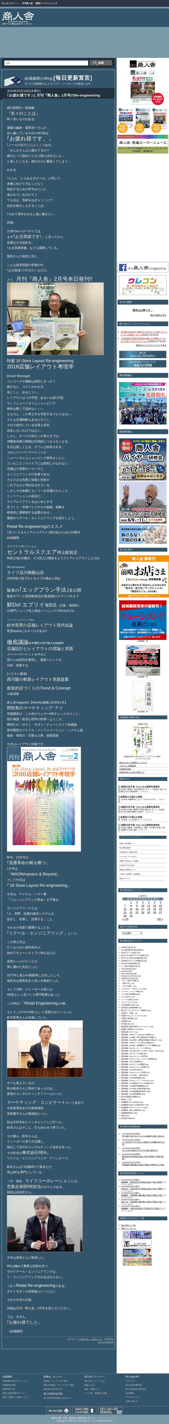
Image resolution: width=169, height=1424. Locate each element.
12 (154, 905)
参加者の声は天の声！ (54, 1389)
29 (131, 915)
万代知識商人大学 (128, 1005)
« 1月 (126, 919)
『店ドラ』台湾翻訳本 (127, 766)
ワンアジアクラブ (128, 1002)
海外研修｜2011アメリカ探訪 (132, 1053)
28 (125, 915)
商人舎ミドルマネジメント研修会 (134, 1010)
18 (148, 908)
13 (160, 905)
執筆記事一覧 (9, 1389)
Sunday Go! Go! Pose (129, 976)
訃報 (123, 1116)
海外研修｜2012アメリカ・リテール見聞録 (137, 1059)
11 (148, 905)
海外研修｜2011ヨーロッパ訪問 (133, 1056)
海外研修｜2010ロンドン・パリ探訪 (135, 1048)
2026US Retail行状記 (129, 963)
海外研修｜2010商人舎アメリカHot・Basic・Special (140, 1051)
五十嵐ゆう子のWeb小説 (126, 865)
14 (125, 908)
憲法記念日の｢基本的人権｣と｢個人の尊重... (146, 1182)
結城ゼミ (124, 1099)
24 (142, 912)
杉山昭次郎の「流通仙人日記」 (128, 852)
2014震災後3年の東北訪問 (131, 950)
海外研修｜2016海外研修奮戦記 (133, 1086)
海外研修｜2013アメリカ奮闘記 (133, 1064)
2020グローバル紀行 (129, 953)
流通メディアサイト (128, 1228)
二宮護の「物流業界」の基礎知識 (129, 874)
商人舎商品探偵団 (124, 848)
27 (160, 912)
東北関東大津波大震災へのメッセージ (135, 1026)
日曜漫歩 (124, 1021)
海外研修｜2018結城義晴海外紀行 (134, 1091)
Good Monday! (126, 969)
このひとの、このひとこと (90, 1339)
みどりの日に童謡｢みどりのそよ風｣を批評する (140, 1150)
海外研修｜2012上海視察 (130, 1062)
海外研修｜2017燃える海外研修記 (134, 1089)
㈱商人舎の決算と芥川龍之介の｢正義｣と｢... (146, 1208)
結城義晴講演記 (127, 1113)
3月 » (160, 919)
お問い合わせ (132, 1401)
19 (154, 908)
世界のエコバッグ (124, 878)
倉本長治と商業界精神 (129, 1008)
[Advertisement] (110, 33)
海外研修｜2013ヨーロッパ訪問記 (134, 1067)
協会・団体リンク (92, 1389)
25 (148, 912)
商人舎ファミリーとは (94, 1381)
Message (124, 971)
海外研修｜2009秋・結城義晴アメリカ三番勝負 (139, 1045)
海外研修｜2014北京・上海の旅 (133, 1075)
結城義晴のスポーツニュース (132, 1107)
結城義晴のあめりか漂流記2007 (133, 1105)
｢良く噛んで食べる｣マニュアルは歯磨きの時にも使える (143, 1136)
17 (142, 908)
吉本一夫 (124, 1202)
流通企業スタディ (128, 1032)
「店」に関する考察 (128, 981)
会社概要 (130, 1393)
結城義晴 (124, 1182)
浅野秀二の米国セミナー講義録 (128, 861)
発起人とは (89, 1385)
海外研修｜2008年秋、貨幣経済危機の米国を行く (140, 1040)
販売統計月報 (126, 1118)
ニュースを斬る (127, 999)
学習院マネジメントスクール (132, 1016)
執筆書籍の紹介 (10, 1385)
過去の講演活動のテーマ (14, 1393)
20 (160, 908)
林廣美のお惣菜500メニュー (128, 870)
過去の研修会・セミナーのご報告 (59, 1385)
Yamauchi (124, 1189)
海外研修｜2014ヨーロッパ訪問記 (134, 1072)
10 (142, 905)
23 (137, 912)
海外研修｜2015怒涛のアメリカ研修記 (135, 1083)
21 (125, 912)
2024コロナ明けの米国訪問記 (132, 958)
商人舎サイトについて (108, 1418)
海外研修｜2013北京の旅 (130, 1070)
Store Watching (126, 973)
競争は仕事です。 (143, 310)
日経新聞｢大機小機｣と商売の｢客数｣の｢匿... (146, 1195)
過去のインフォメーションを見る (151, 345)
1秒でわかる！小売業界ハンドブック (133, 763)
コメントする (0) (105, 1342)
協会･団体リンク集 (128, 1225)
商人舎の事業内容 (134, 1385)
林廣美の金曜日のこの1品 (131, 1029)
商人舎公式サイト (10, 3)
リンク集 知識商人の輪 (95, 1393)
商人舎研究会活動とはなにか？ (58, 1398)
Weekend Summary (128, 978)
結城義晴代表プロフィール (15, 1381)
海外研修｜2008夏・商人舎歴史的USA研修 (137, 1037)
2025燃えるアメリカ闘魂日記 (132, 961)
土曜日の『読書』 (128, 1013)
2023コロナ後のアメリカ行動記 (133, 955)
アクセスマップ (133, 1397)
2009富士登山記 (127, 947)
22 (131, 912)
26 (154, 912)
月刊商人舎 (27, 3)
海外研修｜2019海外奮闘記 (131, 1094)
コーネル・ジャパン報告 (130, 991)
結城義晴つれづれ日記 (129, 1102)
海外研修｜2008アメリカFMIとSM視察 (135, 1035)
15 (131, 908)
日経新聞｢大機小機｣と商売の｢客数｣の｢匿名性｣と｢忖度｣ (143, 1165)
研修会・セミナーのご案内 (56, 1381)
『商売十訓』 (126, 983)
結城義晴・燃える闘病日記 (131, 1110)
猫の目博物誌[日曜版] (129, 1097)
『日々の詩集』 (127, 986)
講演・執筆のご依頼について (16, 1397)
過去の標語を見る (158, 315)
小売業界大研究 (125, 769)
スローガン (131, 1381)
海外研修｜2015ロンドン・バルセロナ (135, 1080)
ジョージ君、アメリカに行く (128, 856)
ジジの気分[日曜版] (128, 994)
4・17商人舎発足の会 (129, 966)
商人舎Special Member (136, 1389)
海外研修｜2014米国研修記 (131, 1078)
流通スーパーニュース (46, 3)
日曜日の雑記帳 (127, 1018)
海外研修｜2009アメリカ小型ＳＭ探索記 (136, 1043)
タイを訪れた (126, 997)
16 (137, 908)
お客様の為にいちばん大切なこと (131, 772)
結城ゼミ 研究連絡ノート (127, 843)
